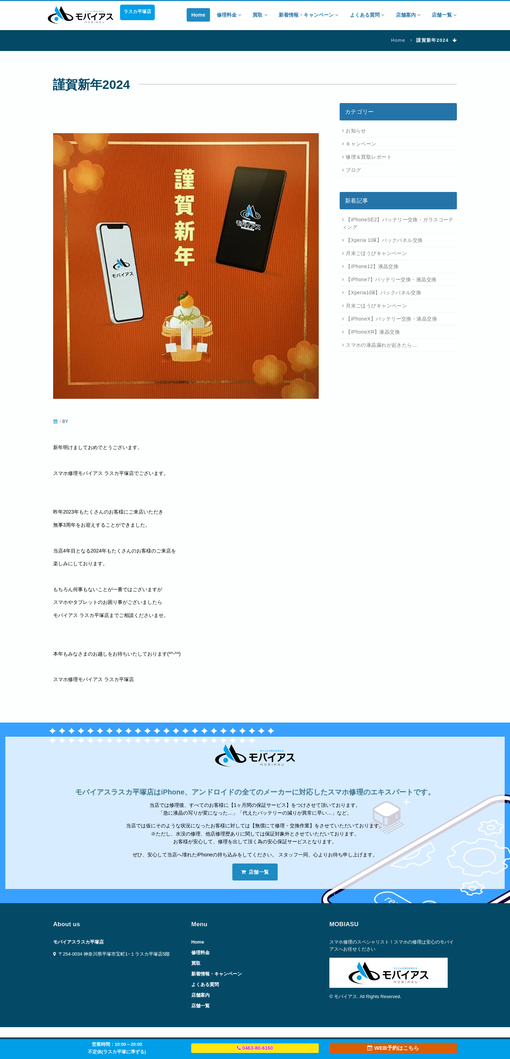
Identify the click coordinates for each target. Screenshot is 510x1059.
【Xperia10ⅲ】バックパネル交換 (383, 292)
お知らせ (356, 131)
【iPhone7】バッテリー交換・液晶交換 (391, 279)
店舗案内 (408, 15)
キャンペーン (361, 144)
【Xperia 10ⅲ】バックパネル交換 (384, 240)
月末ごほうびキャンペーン (376, 253)
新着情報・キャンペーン (309, 15)
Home (198, 15)
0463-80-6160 (255, 1048)
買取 (260, 15)
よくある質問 (367, 15)
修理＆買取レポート (369, 157)
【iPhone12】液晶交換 (372, 266)
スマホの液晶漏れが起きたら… (381, 345)
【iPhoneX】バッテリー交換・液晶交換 (391, 319)
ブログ (353, 170)
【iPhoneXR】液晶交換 (373, 332)
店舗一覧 (444, 15)
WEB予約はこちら (393, 1048)
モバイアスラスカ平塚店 (78, 942)
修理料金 (229, 15)
